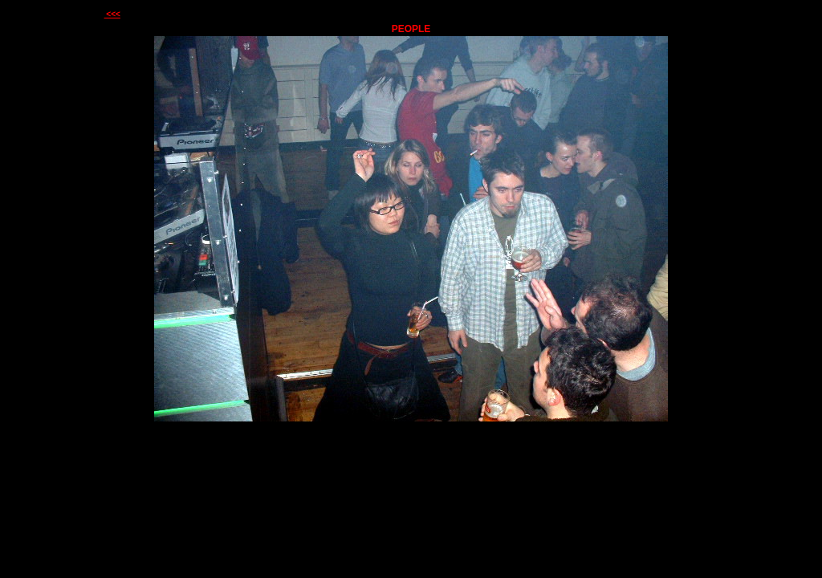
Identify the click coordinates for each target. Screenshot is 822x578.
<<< (112, 14)
